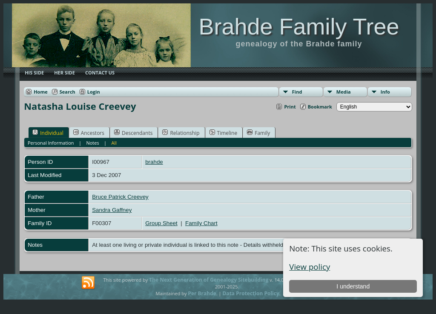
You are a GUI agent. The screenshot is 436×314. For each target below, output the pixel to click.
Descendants (133, 133)
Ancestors (88, 133)
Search (67, 91)
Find (297, 91)
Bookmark (320, 106)
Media (343, 91)
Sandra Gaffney (112, 210)
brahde (154, 162)
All (114, 143)
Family (258, 133)
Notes (92, 143)
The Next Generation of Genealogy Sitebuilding (208, 279)
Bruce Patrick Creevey (120, 197)
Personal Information (51, 143)
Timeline (223, 133)
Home (41, 91)
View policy (309, 266)
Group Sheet (161, 223)
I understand (353, 286)
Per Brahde (202, 293)
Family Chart (201, 223)
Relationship (180, 133)
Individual (47, 133)
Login (93, 91)
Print (289, 106)
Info (385, 91)
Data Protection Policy (251, 293)
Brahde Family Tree (298, 26)
